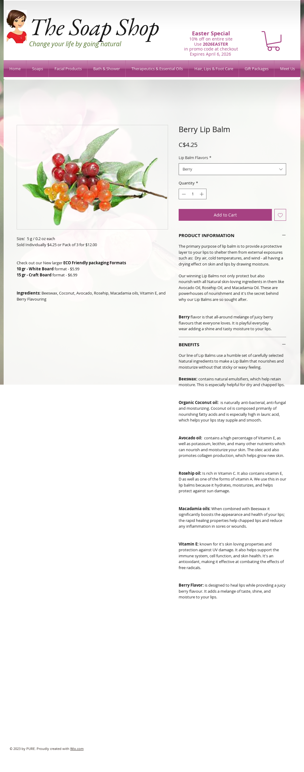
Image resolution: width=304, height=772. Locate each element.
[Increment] (202, 194)
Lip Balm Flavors (195, 157)
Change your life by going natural (75, 44)
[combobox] (232, 169)
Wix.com (77, 748)
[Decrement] (183, 194)
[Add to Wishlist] (280, 215)
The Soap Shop (94, 26)
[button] (273, 41)
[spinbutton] (193, 194)
